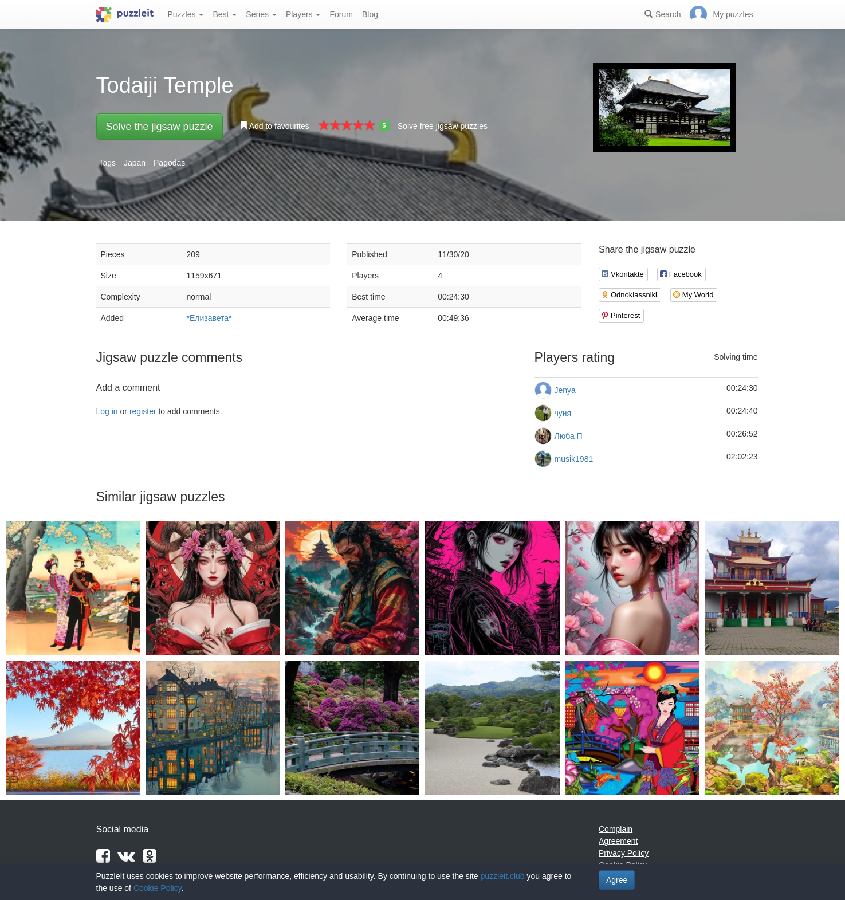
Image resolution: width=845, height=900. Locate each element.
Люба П (569, 436)
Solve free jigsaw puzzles (443, 126)
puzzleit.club (503, 876)
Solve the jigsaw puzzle (159, 126)
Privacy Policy (624, 853)
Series (261, 14)
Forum (340, 14)
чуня (563, 413)
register (142, 411)
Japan (135, 162)
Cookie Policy (157, 888)
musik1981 (574, 458)
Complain (615, 829)
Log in (107, 411)
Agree (616, 880)
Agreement (618, 841)
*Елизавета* (209, 318)
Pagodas (169, 162)
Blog (370, 14)
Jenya (565, 390)
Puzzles (186, 14)
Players (303, 14)
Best (225, 14)
